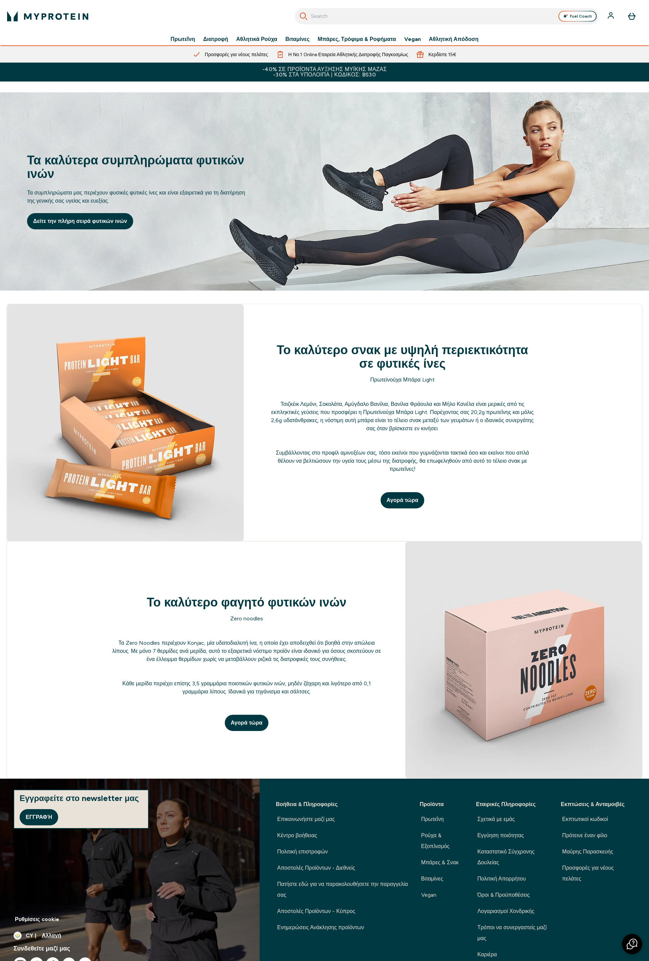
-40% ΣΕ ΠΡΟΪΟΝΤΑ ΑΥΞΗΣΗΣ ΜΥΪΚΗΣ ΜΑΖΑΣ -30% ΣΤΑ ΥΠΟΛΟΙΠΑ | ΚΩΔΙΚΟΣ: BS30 (324, 71)
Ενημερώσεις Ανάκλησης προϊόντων (320, 927)
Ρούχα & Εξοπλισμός (435, 840)
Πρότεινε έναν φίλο (584, 835)
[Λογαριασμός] (611, 16)
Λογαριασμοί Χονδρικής (505, 911)
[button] (632, 944)
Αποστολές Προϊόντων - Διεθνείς (316, 868)
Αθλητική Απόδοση (454, 39)
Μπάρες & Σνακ (440, 862)
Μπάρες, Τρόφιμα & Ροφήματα (357, 39)
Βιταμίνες (297, 39)
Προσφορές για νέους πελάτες (588, 873)
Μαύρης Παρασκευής (587, 851)
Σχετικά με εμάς (496, 819)
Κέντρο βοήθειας (297, 835)
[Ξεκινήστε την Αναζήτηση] (303, 16)
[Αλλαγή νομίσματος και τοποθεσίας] (130, 936)
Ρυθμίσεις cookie (37, 919)
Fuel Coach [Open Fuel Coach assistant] (577, 16)
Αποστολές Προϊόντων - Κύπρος (316, 911)
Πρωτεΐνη (183, 39)
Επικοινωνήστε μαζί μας (306, 819)
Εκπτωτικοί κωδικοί (585, 819)
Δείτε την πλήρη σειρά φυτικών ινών (80, 221)
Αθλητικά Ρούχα (256, 39)
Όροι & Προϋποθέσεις (503, 895)
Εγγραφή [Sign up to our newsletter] (39, 817)
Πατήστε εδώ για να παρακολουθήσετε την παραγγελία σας (342, 889)
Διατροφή (215, 39)
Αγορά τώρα (402, 500)
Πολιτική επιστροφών (302, 851)
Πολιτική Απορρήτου (501, 879)
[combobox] (447, 16)
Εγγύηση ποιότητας (500, 835)
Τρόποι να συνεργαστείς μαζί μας (512, 932)
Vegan (412, 39)
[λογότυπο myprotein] (47, 16)
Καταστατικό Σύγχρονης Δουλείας (505, 857)
